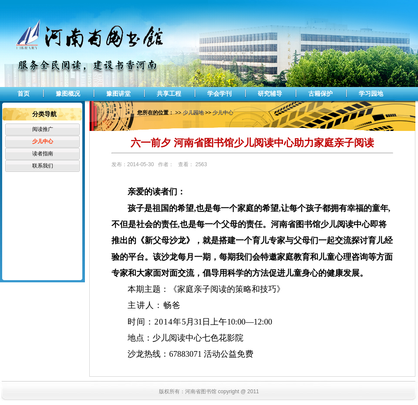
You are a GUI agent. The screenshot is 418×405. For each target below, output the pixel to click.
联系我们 (42, 166)
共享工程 (169, 93)
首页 (23, 93)
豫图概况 (68, 93)
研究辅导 (270, 93)
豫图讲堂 (118, 93)
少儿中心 (42, 141)
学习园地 (371, 93)
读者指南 (42, 154)
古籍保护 (320, 93)
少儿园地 (193, 113)
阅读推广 (42, 129)
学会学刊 (219, 93)
